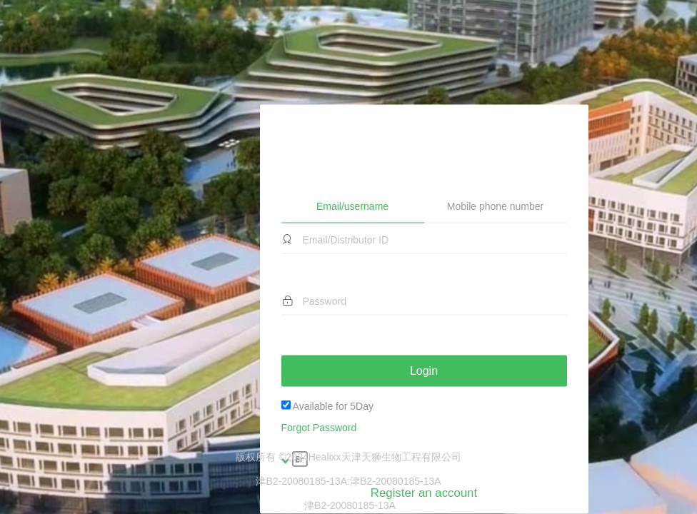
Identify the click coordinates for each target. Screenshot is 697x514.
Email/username (352, 128)
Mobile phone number (495, 129)
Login (424, 293)
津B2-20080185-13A (395, 481)
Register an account (424, 416)
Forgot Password (319, 350)
